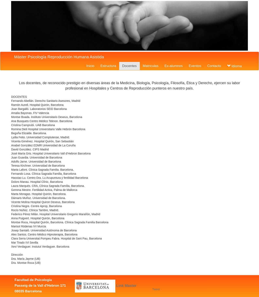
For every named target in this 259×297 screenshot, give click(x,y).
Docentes (129, 66)
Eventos (195, 66)
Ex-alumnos (174, 66)
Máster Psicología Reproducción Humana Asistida (59, 57)
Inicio (90, 66)
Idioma (234, 66)
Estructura (108, 66)
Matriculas (150, 66)
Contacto (214, 66)
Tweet (156, 289)
